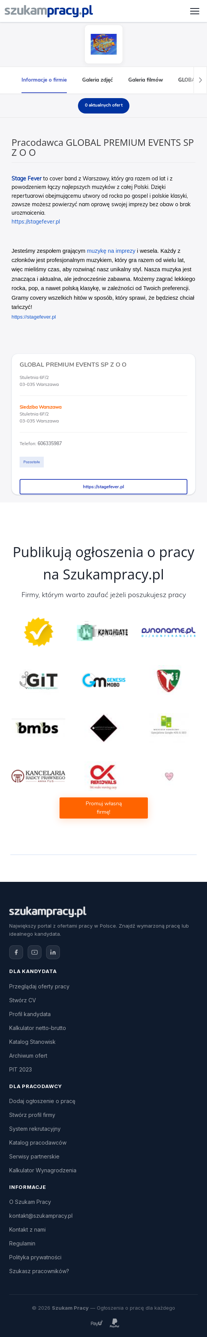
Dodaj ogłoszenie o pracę (42, 1101)
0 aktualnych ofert (104, 105)
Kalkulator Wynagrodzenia (42, 1170)
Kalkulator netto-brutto (37, 1028)
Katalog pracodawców (37, 1142)
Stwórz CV (22, 1000)
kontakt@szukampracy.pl (41, 1215)
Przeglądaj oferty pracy (39, 986)
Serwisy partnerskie (34, 1156)
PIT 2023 (20, 1069)
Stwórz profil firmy (32, 1115)
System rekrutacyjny (35, 1128)
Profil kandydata (30, 1014)
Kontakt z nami (27, 1229)
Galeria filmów (145, 80)
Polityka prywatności (35, 1257)
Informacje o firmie (44, 80)
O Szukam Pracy (30, 1201)
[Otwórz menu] (194, 11)
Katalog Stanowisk (32, 1041)
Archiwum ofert (28, 1055)
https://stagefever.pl (103, 487)
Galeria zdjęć (97, 80)
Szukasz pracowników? (39, 1271)
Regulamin (22, 1243)
